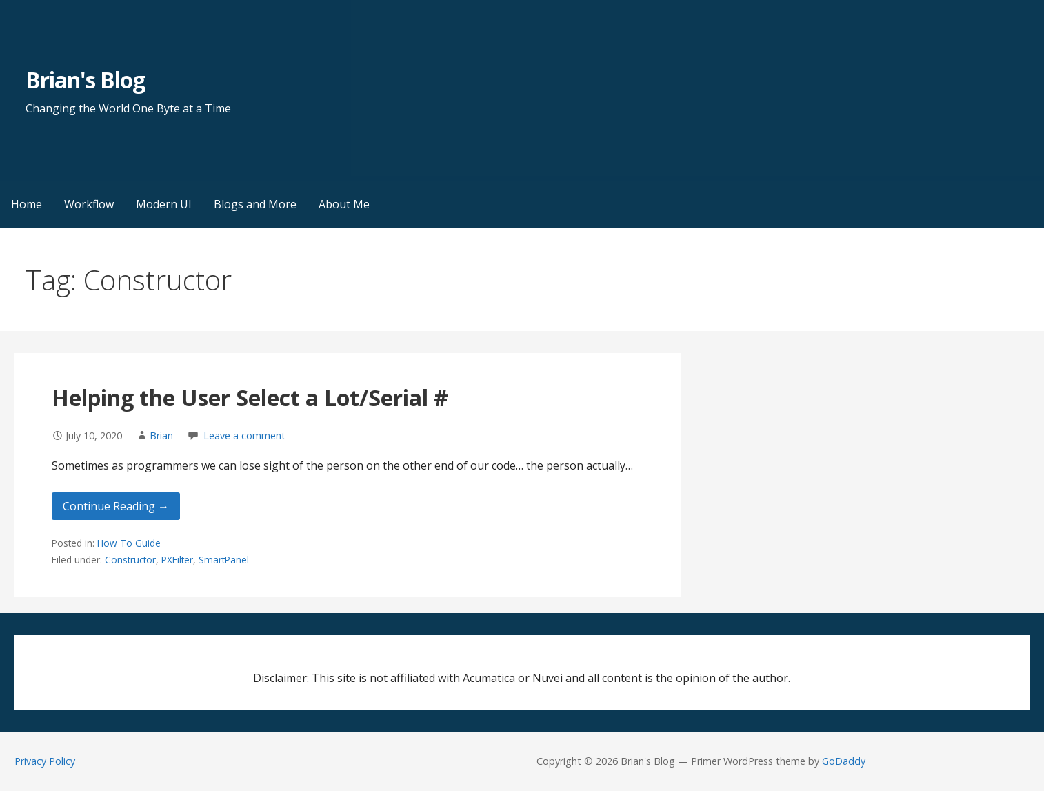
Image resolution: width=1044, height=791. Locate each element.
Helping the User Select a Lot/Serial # (250, 397)
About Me (344, 204)
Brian (161, 435)
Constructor (130, 559)
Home (26, 204)
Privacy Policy (44, 761)
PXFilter (177, 559)
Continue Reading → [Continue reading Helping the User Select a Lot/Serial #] (116, 506)
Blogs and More (255, 204)
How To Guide (129, 543)
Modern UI (164, 204)
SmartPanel (224, 559)
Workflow (89, 204)
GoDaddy (843, 761)
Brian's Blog (85, 79)
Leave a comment (244, 435)
